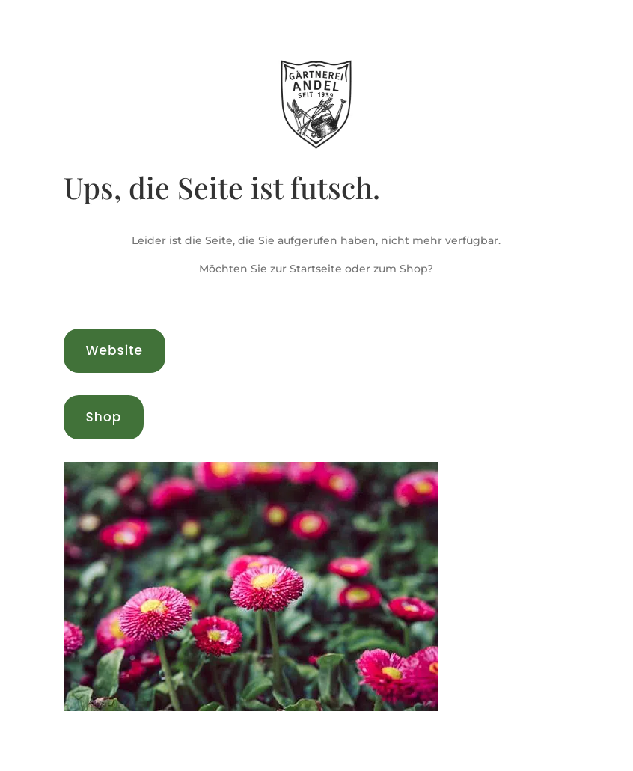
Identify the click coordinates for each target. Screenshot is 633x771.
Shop (104, 417)
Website (114, 350)
